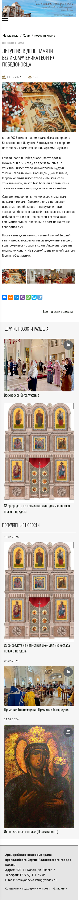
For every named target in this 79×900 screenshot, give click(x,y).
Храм (26, 35)
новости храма (44, 35)
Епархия (59, 888)
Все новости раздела (58, 312)
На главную (10, 35)
